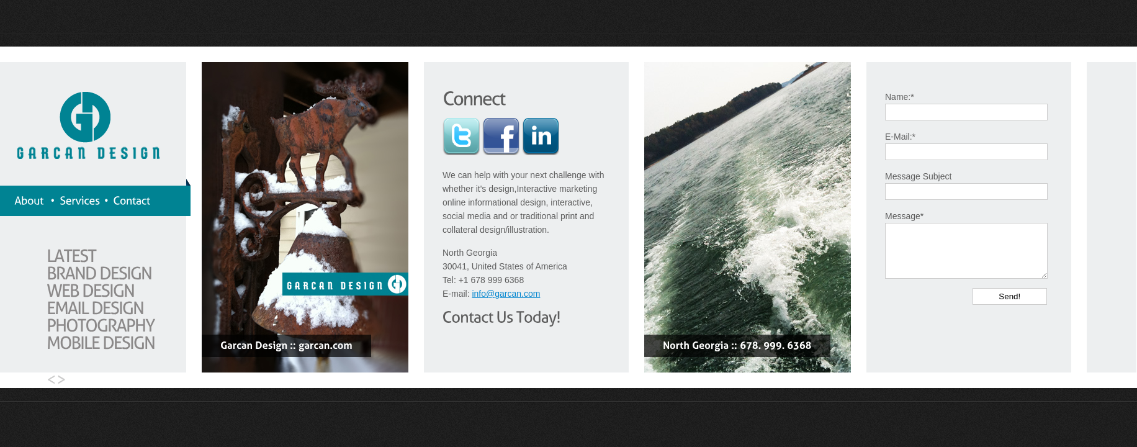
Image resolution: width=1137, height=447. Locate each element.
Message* (904, 216)
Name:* (899, 97)
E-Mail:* (900, 137)
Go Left (48, 380)
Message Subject (918, 176)
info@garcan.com (506, 294)
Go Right (64, 380)
